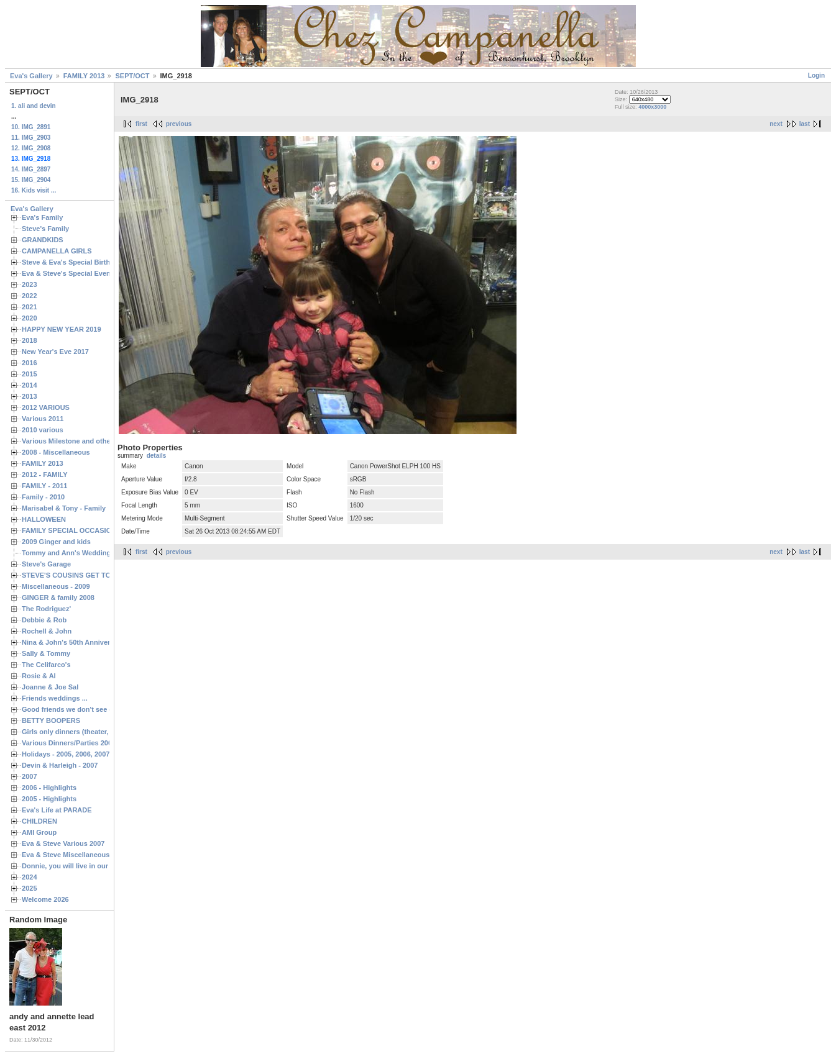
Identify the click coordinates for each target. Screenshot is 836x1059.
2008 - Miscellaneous (56, 452)
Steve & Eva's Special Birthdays (74, 262)
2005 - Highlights (49, 798)
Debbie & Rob (44, 620)
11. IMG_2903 (30, 137)
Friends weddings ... (55, 698)
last (804, 123)
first (141, 123)
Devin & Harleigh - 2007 (60, 765)
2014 (29, 385)
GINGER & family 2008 (58, 597)
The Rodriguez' (46, 608)
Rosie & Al (39, 675)
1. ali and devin (33, 105)
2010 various (42, 430)
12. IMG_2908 (30, 148)
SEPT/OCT (132, 76)
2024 (29, 877)
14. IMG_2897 (30, 169)
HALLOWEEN (44, 519)
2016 (29, 362)
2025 (29, 888)
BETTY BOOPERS (51, 720)
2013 (29, 396)
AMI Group (39, 832)
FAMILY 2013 (84, 76)
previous (179, 123)
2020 (29, 318)
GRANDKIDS (42, 239)
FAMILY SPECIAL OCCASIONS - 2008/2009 (90, 530)
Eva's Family (42, 217)
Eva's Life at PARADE (57, 810)
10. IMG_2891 (30, 127)
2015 (29, 374)
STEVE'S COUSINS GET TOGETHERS (83, 575)
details (157, 455)
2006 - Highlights (49, 787)
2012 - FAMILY (45, 474)
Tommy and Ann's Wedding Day (73, 553)
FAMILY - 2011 (44, 485)
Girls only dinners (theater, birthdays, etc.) (90, 731)
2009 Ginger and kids (56, 541)
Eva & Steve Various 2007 (63, 843)
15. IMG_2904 (30, 179)
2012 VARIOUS (46, 407)
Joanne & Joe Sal (50, 687)
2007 (29, 776)
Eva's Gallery (31, 76)
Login (816, 75)
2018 (29, 340)
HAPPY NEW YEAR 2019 (61, 329)
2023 (29, 284)
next (776, 123)
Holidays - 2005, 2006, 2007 (65, 754)
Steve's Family (45, 228)
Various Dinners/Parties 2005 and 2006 (84, 743)
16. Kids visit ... (33, 190)
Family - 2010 (43, 497)
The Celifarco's (46, 664)
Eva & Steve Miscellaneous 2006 (74, 854)
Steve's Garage (46, 564)
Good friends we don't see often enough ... (91, 709)
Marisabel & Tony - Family (64, 508)
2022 (29, 295)
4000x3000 (652, 107)
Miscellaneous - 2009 (56, 586)
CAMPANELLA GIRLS (57, 251)
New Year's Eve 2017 (55, 351)
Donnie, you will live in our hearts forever (88, 866)
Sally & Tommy (46, 653)
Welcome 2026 (45, 899)
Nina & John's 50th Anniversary (73, 642)
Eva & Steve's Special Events (69, 273)
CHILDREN (39, 821)
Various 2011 (42, 418)
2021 (29, 307)
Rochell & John (46, 631)
